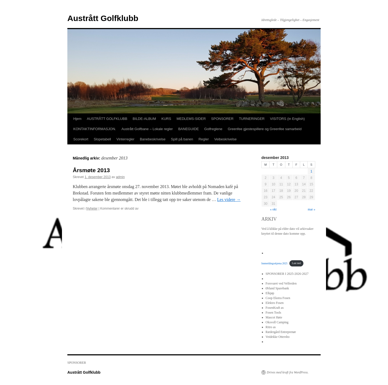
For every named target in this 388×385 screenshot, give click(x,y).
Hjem (77, 119)
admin (120, 177)
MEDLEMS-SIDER (191, 119)
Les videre (229, 199)
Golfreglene (213, 129)
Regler (204, 139)
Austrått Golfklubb (102, 18)
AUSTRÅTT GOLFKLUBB (107, 119)
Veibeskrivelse (225, 139)
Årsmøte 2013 (91, 170)
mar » (311, 209)
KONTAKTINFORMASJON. (94, 129)
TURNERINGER (252, 119)
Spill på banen (182, 139)
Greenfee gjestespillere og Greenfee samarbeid (265, 129)
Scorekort (80, 139)
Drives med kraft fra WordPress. (288, 372)
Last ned (296, 263)
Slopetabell (102, 139)
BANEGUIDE (188, 129)
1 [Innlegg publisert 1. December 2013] (311, 171)
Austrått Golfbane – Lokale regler (147, 129)
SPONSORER (222, 119)
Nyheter (92, 208)
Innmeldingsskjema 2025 (274, 263)
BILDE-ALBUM (144, 119)
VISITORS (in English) (287, 119)
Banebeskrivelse (152, 139)
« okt (273, 209)
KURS (166, 119)
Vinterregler (125, 139)
